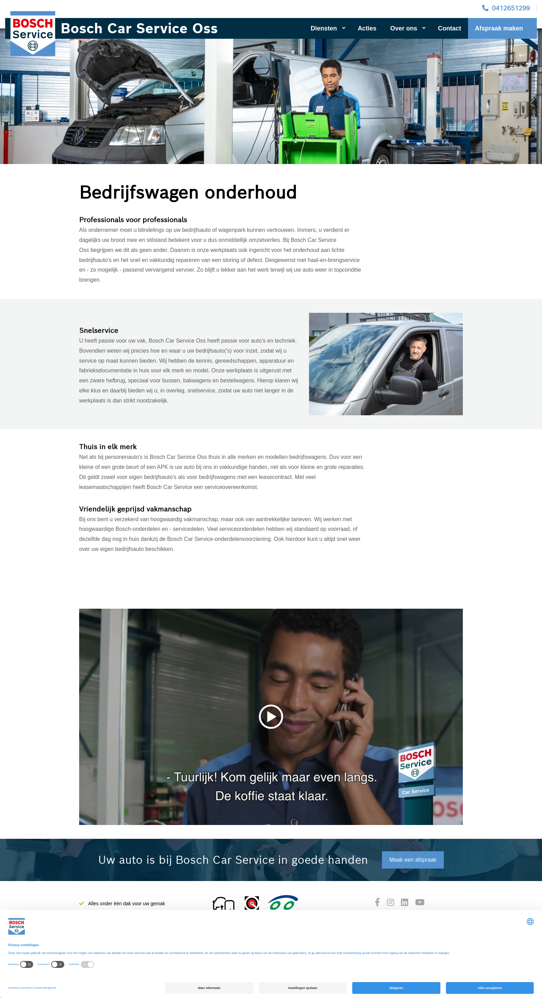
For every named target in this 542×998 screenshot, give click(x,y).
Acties (367, 28)
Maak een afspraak (412, 860)
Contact (449, 28)
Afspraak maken (499, 28)
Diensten (328, 28)
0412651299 (511, 8)
